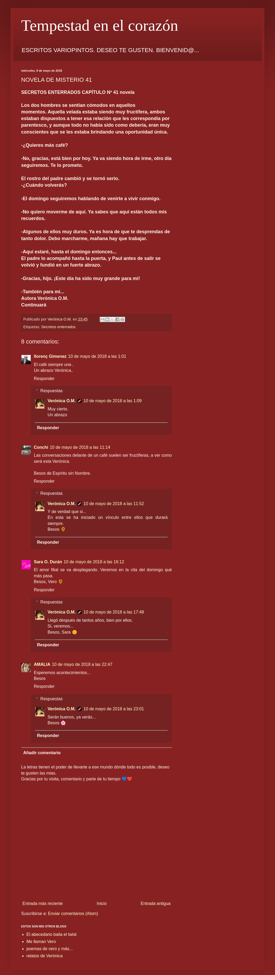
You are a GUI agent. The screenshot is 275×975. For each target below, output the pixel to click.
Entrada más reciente (42, 903)
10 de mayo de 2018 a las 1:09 (113, 401)
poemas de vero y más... (49, 948)
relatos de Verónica (44, 956)
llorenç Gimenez (50, 356)
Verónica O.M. (62, 401)
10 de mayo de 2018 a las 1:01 (97, 356)
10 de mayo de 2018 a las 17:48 (114, 612)
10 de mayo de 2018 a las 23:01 (114, 709)
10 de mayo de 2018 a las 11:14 (80, 447)
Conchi (41, 447)
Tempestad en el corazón (99, 25)
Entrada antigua (156, 903)
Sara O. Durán (48, 562)
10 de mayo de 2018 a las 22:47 (82, 664)
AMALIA (42, 664)
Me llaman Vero (41, 941)
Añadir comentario (42, 752)
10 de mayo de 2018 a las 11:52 (114, 503)
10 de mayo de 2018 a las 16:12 (94, 562)
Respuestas (51, 390)
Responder (44, 378)
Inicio (102, 903)
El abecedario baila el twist (51, 934)
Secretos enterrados (58, 327)
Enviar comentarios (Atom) (73, 913)
